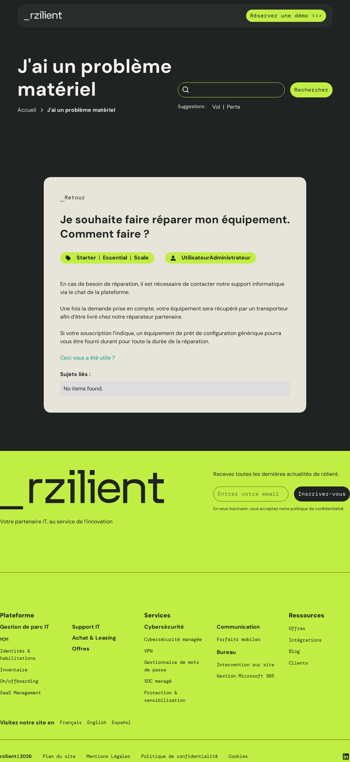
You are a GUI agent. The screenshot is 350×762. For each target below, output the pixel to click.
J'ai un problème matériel (81, 109)
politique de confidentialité (317, 508)
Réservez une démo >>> (286, 15)
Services (157, 615)
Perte (233, 106)
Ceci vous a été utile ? (87, 357)
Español (121, 722)
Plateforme (17, 615)
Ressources (306, 615)
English (96, 722)
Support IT (86, 626)
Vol (216, 106)
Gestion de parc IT (24, 626)
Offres (81, 648)
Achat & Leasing (94, 637)
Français (71, 722)
